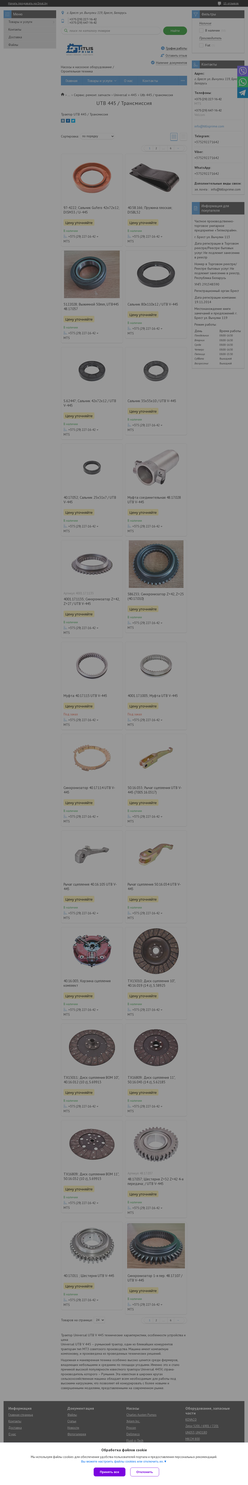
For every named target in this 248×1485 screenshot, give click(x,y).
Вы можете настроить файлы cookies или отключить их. (122, 1461)
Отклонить (144, 1472)
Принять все (109, 1472)
